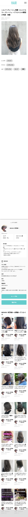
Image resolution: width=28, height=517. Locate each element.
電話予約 (14, 216)
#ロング (16, 69)
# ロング (9, 60)
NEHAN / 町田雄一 (14, 141)
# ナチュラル (10, 64)
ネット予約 (14, 210)
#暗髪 (23, 69)
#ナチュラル (8, 69)
